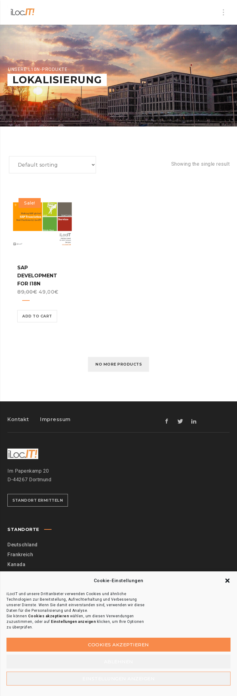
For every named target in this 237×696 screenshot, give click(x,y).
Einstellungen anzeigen (118, 678)
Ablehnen (118, 661)
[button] (227, 580)
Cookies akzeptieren (118, 644)
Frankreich (20, 554)
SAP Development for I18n (37, 276)
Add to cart (37, 316)
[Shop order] (52, 164)
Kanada (16, 564)
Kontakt (18, 419)
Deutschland (22, 545)
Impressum (55, 419)
